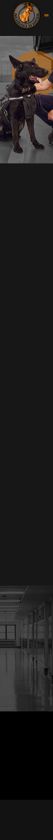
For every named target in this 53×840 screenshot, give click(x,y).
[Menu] (46, 15)
